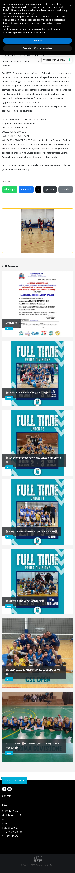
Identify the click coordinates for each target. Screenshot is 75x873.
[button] (70, 5)
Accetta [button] (37, 40)
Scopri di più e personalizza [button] (37, 48)
